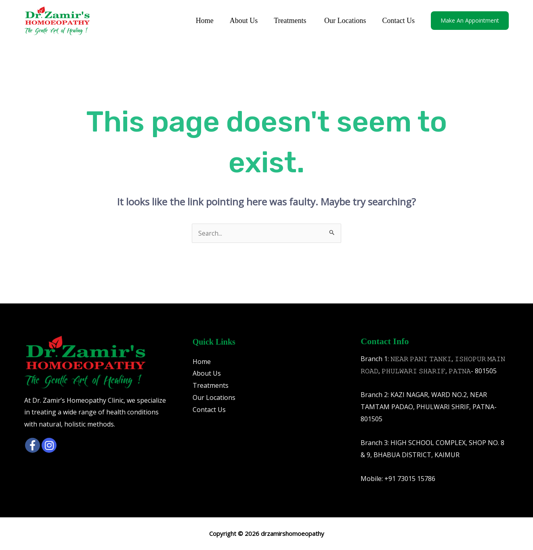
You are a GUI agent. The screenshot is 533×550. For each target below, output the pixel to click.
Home (212, 21)
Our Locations (347, 21)
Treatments (295, 21)
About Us (249, 21)
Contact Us (399, 21)
